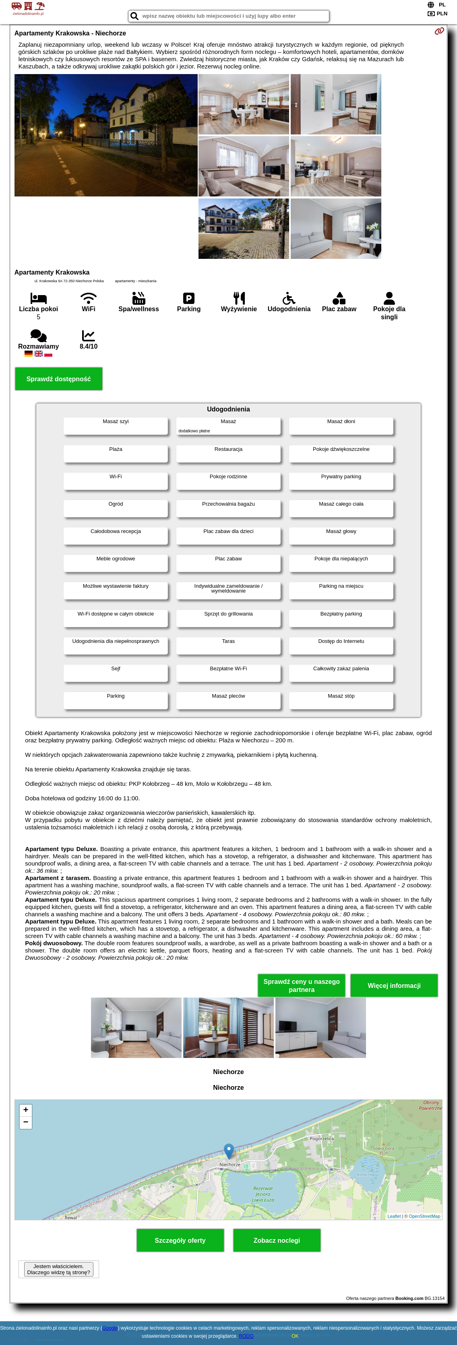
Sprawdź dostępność (59, 379)
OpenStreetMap (424, 1216)
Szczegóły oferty (180, 1240)
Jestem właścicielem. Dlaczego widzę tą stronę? (58, 1269)
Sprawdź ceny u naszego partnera (302, 985)
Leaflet (394, 1216)
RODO (246, 1336)
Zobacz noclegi (277, 1240)
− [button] (26, 1123)
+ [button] (26, 1111)
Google (110, 1328)
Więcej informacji (394, 985)
